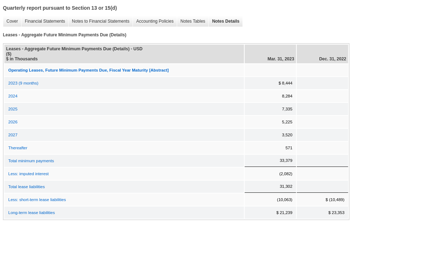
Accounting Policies (153, 21)
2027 (13, 135)
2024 (13, 96)
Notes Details (223, 21)
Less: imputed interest (28, 174)
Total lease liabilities (26, 187)
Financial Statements (43, 21)
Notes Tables (191, 21)
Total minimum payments (31, 161)
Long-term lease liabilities (31, 212)
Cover (10, 21)
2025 (13, 109)
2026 (13, 122)
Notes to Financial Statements (98, 21)
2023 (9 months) (23, 83)
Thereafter (17, 148)
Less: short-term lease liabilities (37, 199)
